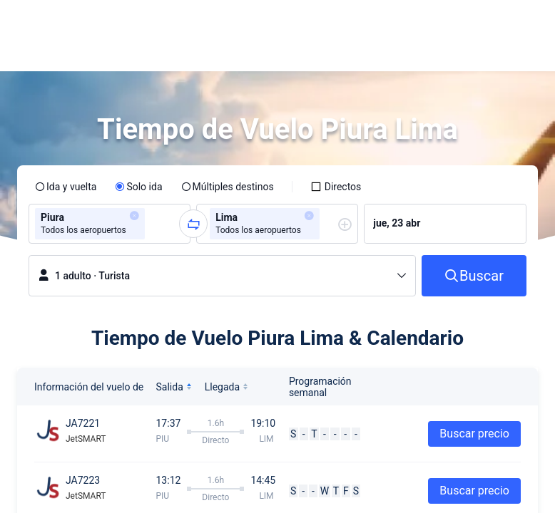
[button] (426, 23)
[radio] (66, 186)
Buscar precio (474, 433)
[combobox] (152, 223)
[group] (109, 224)
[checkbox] (336, 186)
